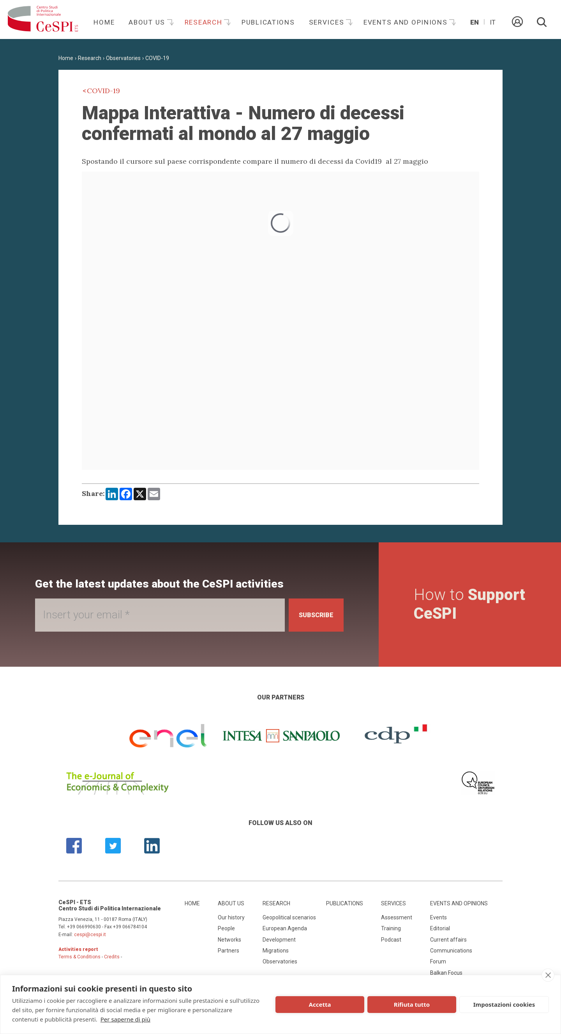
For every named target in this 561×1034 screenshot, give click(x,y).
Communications (451, 952)
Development (279, 941)
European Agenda (285, 930)
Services (327, 22)
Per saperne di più (125, 1019)
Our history (231, 919)
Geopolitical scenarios (289, 919)
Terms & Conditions (79, 958)
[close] (548, 975)
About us (148, 22)
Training (391, 930)
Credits (112, 958)
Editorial (440, 930)
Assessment (396, 919)
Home (104, 22)
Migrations (276, 952)
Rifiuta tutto (412, 1004)
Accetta (320, 1004)
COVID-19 (157, 58)
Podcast (391, 941)
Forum (438, 963)
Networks (229, 941)
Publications (268, 22)
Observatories (123, 58)
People (226, 930)
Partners (228, 952)
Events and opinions (406, 22)
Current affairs (448, 941)
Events (438, 919)
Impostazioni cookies (504, 1004)
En (474, 22)
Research (204, 22)
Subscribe (311, 615)
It (493, 22)
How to (454, 605)
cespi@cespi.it (90, 936)
